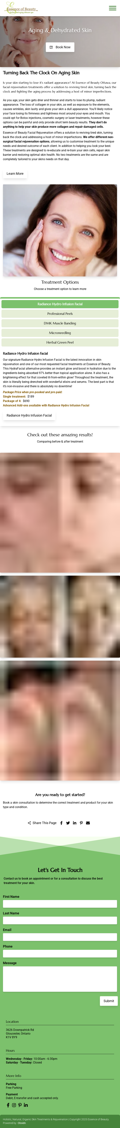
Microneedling (60, 333)
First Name (11, 897)
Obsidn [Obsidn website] (22, 1123)
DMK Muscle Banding (60, 323)
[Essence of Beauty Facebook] (8, 1105)
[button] (60, 513)
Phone (8, 946)
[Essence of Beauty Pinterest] (20, 1105)
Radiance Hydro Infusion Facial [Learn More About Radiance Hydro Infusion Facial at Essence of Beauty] (29, 415)
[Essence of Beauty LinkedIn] (26, 1105)
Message (10, 963)
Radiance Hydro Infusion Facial (60, 304)
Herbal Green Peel (60, 342)
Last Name (11, 913)
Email (7, 930)
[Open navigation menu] (112, 8)
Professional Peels (60, 313)
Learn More (15, 173)
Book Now (60, 47)
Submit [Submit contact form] (109, 1001)
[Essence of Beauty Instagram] (14, 1105)
